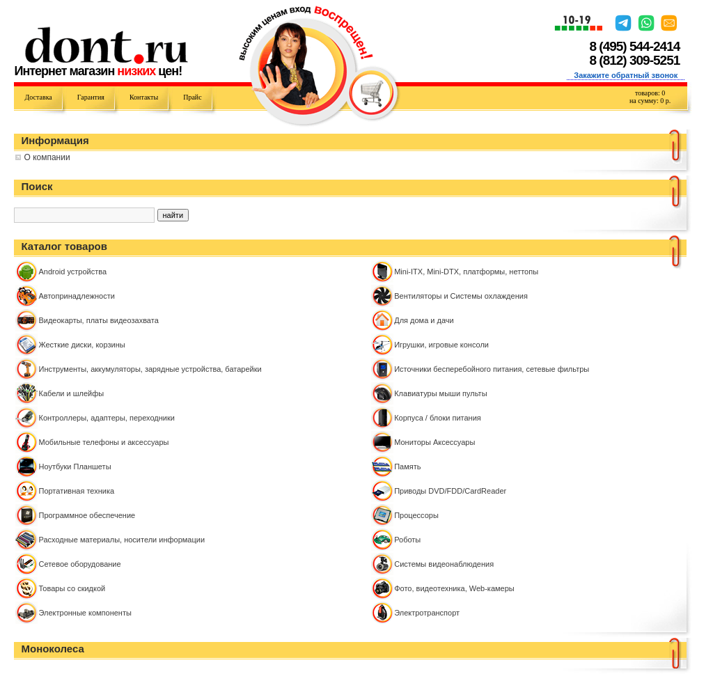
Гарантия (90, 97)
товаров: (650, 93)
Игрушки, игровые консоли (441, 344)
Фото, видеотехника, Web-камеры (454, 588)
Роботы (407, 539)
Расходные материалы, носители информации (121, 539)
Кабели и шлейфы (71, 393)
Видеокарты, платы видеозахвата (98, 320)
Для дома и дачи (424, 320)
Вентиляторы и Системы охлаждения (461, 296)
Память (407, 466)
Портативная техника (76, 491)
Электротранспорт (427, 613)
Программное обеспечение (86, 515)
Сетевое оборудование (79, 564)
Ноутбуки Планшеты (74, 466)
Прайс (192, 97)
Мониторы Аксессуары (434, 442)
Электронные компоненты (84, 613)
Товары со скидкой (71, 588)
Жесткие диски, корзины (81, 344)
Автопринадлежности (76, 296)
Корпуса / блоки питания (437, 418)
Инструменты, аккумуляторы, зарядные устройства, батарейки (149, 369)
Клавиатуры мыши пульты (440, 393)
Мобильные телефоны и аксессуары (103, 442)
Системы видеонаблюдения (444, 564)
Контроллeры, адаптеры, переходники (106, 418)
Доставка (38, 97)
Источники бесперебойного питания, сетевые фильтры (491, 369)
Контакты (144, 97)
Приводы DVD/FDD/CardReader (450, 491)
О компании (47, 157)
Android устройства (72, 271)
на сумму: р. (650, 100)
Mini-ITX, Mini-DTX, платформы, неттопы (466, 271)
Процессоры (416, 515)
